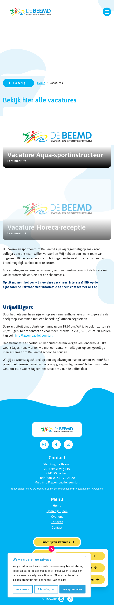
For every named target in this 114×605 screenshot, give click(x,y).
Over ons (57, 516)
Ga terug (19, 83)
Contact (57, 527)
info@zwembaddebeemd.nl (33, 335)
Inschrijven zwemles (56, 542)
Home (41, 83)
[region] (49, 575)
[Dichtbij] (86, 556)
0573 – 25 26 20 (64, 478)
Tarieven (57, 522)
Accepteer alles (72, 589)
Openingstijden (57, 511)
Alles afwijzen (46, 589)
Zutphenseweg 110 (57, 468)
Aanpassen (22, 589)
